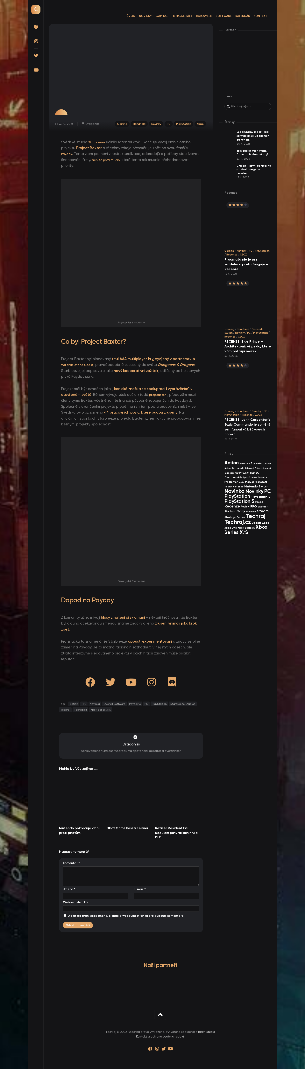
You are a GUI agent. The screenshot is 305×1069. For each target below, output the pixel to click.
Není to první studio (108, 159)
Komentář (71, 863)
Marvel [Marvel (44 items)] (249, 481)
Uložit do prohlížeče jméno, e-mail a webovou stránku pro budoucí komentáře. (126, 916)
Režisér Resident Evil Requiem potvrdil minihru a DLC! (176, 832)
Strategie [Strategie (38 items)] (230, 517)
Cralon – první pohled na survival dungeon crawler (254, 169)
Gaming (154, 16)
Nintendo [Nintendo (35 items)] (238, 486)
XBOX (201, 123)
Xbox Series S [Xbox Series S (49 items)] (246, 527)
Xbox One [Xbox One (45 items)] (230, 527)
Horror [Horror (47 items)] (233, 482)
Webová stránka (75, 902)
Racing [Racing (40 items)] (259, 501)
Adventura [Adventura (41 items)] (257, 463)
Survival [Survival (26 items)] (241, 517)
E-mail (140, 889)
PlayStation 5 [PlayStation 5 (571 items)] (239, 501)
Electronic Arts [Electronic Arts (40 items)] (233, 477)
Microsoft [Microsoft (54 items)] (260, 482)
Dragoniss (91, 123)
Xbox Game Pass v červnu (127, 828)
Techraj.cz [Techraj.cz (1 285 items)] (237, 521)
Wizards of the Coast (79, 364)
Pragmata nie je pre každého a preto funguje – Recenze (246, 264)
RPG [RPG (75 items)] (253, 506)
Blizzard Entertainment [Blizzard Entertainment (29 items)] (258, 468)
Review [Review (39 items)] (245, 506)
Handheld (135, 123)
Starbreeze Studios (182, 703)
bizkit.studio (206, 1032)
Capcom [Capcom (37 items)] (229, 472)
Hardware (196, 16)
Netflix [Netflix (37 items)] (228, 486)
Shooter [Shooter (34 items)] (262, 506)
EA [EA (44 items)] (257, 472)
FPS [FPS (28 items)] (226, 482)
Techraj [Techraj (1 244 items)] (256, 516)
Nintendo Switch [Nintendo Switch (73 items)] (256, 486)
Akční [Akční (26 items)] (268, 463)
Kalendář (235, 16)
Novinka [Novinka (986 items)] (234, 491)
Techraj (65, 709)
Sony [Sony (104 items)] (241, 511)
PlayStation (182, 123)
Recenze (232, 254)
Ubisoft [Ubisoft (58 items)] (256, 523)
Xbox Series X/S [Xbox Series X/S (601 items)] (245, 529)
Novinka (95, 703)
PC (167, 123)
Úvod (123, 16)
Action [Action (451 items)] (231, 462)
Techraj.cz (80, 709)
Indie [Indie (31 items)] (241, 482)
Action (74, 703)
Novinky (137, 16)
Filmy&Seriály (174, 16)
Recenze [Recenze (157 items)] (232, 506)
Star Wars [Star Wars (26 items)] (251, 511)
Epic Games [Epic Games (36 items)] (250, 477)
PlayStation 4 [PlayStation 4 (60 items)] (260, 497)
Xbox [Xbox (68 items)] (265, 523)
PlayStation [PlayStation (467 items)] (237, 496)
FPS (84, 703)
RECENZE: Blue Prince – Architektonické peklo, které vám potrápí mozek (247, 346)
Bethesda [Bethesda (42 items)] (238, 468)
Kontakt (252, 16)
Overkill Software (114, 703)
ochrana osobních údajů (167, 1036)
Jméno (69, 889)
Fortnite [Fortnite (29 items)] (262, 477)
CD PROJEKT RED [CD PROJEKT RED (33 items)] (245, 473)
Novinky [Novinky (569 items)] (254, 491)
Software (216, 16)
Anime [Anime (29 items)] (227, 468)
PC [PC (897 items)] (267, 491)
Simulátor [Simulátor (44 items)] (230, 511)
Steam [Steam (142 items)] (263, 511)
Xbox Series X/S (101, 709)
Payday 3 (135, 703)
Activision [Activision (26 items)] (244, 463)
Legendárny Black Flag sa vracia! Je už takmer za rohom (253, 135)
